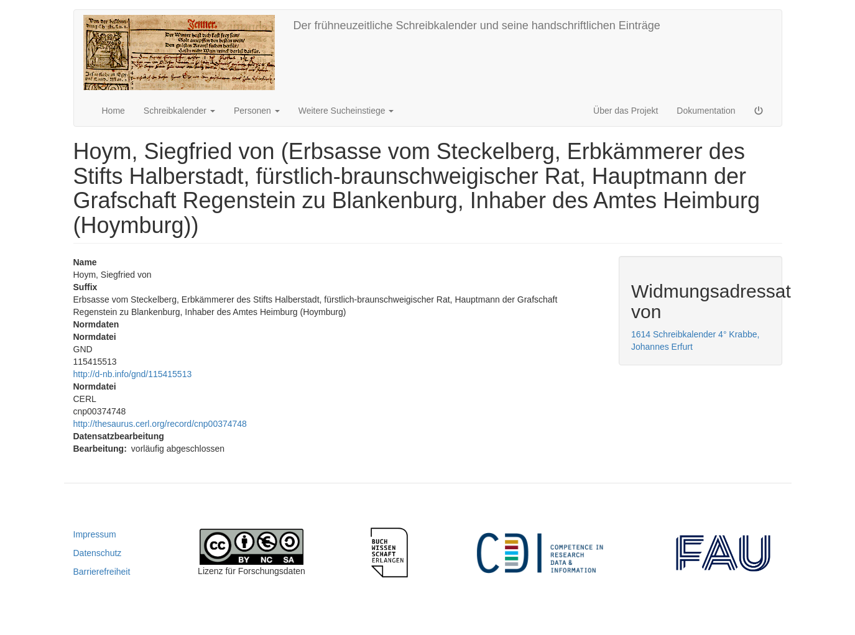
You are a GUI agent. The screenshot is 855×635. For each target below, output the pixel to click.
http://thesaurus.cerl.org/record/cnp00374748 (160, 424)
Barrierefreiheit (102, 572)
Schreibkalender (179, 111)
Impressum (94, 534)
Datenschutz (97, 553)
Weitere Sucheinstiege (346, 111)
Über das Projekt (625, 111)
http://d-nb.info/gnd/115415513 (132, 374)
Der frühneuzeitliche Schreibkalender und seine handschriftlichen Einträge (476, 25)
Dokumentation (706, 111)
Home (113, 111)
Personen (257, 111)
